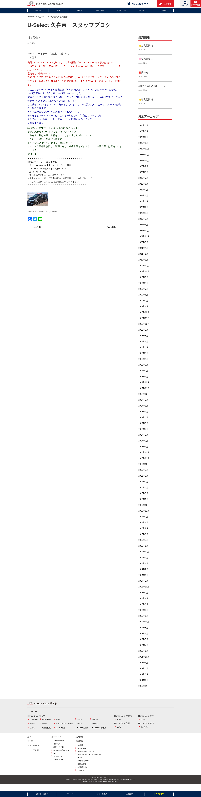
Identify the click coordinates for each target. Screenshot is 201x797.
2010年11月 (143, 692)
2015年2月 (143, 546)
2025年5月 (143, 195)
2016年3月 (143, 499)
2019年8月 (143, 289)
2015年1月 (143, 551)
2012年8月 (143, 633)
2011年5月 (143, 680)
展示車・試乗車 (42, 794)
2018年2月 (143, 376)
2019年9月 (143, 283)
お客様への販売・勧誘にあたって (88, 757)
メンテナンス (121, 10)
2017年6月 (143, 423)
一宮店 (143, 725)
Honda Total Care (58, 746)
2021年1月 (143, 259)
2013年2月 (143, 616)
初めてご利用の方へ (138, 3)
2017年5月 (143, 429)
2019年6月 (143, 300)
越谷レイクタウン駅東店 (64, 729)
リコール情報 (57, 762)
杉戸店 (79, 729)
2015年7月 (143, 534)
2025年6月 (143, 189)
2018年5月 (143, 359)
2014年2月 (143, 587)
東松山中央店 (46, 733)
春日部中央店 (46, 725)
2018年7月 (143, 347)
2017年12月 (143, 388)
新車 (58, 10)
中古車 (79, 10)
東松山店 (95, 729)
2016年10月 (143, 470)
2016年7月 (143, 487)
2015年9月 (143, 522)
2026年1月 (143, 149)
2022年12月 (143, 236)
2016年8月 (143, 481)
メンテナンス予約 (100, 794)
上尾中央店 (34, 725)
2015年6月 (143, 540)
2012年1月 (143, 657)
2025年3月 (143, 207)
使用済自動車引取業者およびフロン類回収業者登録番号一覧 (117, 785)
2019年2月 (143, 306)
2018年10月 (143, 330)
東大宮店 (95, 725)
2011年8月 (143, 668)
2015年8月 (143, 528)
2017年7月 (143, 417)
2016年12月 (143, 458)
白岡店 (58, 725)
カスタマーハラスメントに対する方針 (89, 760)
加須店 (79, 725)
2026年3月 (143, 137)
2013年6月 (143, 610)
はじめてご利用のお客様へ (61, 756)
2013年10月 (143, 592)
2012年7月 (143, 639)
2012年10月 (143, 627)
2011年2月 (143, 686)
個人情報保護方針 (83, 766)
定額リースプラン (59, 752)
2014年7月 (143, 575)
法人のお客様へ (82, 754)
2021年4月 (143, 254)
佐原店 (119, 725)
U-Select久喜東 (82, 733)
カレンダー (185, 3)
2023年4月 (143, 230)
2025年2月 (143, 213)
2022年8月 (143, 248)
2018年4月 (143, 365)
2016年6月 (143, 493)
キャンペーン (100, 10)
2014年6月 (143, 581)
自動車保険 (57, 749)
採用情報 (165, 4)
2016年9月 (143, 476)
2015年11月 (143, 516)
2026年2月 (143, 143)
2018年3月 (143, 370)
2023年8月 (143, 224)
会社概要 (80, 751)
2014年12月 (143, 557)
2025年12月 (143, 154)
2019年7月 (143, 295)
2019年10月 (143, 277)
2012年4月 (143, 651)
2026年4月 (143, 131)
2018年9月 (143, 335)
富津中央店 (145, 732)
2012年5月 (143, 645)
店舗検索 (129, 794)
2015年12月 (143, 511)
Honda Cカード (58, 765)
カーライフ (142, 10)
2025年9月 (143, 172)
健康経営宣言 (81, 769)
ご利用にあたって (83, 776)
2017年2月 (143, 446)
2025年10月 (143, 166)
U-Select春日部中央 (99, 733)
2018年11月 (143, 324)
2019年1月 (143, 312)
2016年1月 (143, 505)
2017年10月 (143, 400)
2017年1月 (143, 452)
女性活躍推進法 (82, 773)
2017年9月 (143, 405)
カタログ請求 (195, 3)
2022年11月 (143, 242)
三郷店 (32, 733)
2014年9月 (143, 563)
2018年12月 (143, 318)
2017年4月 (143, 435)
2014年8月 (143, 569)
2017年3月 (143, 441)
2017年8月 (143, 411)
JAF (54, 759)
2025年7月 (143, 184)
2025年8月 (143, 178)
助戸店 (119, 732)
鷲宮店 (32, 729)
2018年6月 (143, 353)
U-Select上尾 (60, 733)
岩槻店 (44, 729)
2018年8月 (143, 341)
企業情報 (163, 10)
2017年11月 (143, 394)
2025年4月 (143, 201)
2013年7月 (143, 604)
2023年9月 (143, 219)
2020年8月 (143, 265)
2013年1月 (143, 622)
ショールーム (38, 10)
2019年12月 (143, 271)
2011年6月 (143, 674)
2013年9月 (143, 598)
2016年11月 (143, 464)
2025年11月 (143, 160)
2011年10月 (143, 662)
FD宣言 (79, 763)
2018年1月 (143, 382)
